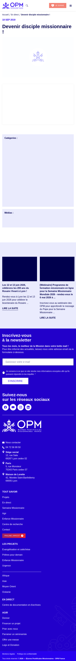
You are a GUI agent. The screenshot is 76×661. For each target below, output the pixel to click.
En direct (6, 502)
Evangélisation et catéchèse (16, 549)
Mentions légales (8, 654)
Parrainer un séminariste (14, 634)
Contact (6, 529)
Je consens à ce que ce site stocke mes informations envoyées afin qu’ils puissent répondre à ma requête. (38, 372)
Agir (4, 513)
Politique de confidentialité (27, 654)
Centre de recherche (12, 524)
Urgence (6, 565)
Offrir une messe (10, 639)
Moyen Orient (9, 586)
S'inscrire (15, 381)
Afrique (5, 575)
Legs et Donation (10, 645)
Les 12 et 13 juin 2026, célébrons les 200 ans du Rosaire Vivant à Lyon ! (15, 288)
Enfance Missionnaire (13, 519)
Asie (4, 581)
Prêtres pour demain (12, 555)
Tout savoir (9, 492)
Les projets (10, 544)
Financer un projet (11, 623)
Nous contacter (13, 442)
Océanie (6, 592)
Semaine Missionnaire (13, 508)
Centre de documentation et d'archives (21, 605)
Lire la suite (10, 308)
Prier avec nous (10, 629)
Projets (5, 497)
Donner (6, 618)
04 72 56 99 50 (13, 447)
